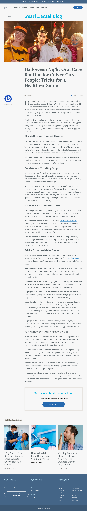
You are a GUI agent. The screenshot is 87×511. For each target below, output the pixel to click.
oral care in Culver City (68, 221)
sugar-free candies (73, 258)
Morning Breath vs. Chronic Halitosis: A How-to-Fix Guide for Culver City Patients (67, 459)
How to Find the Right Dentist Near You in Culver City (40, 456)
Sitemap (49, 508)
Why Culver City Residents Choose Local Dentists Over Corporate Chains (13, 459)
